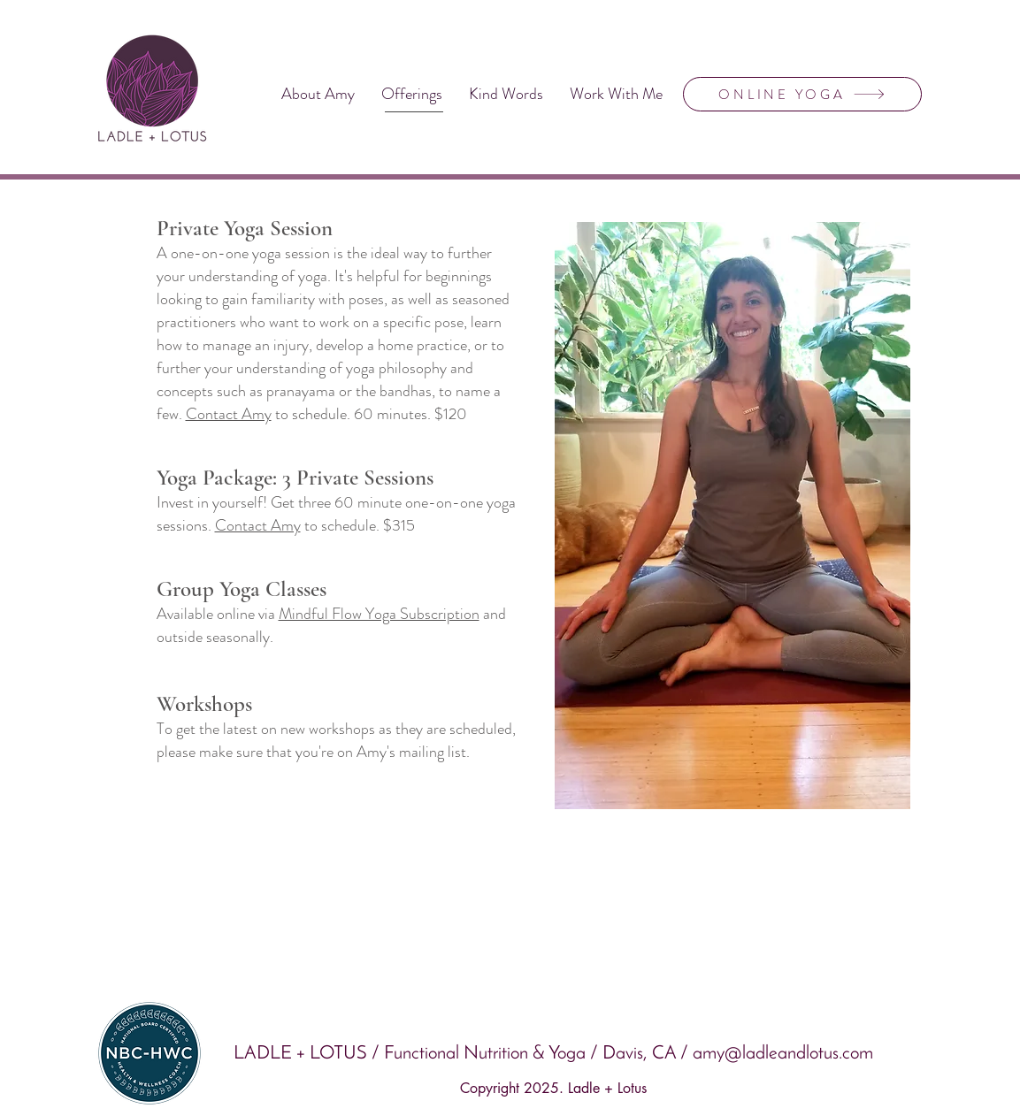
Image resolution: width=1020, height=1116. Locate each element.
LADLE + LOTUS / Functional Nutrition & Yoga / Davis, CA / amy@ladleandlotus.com (553, 1053)
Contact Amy (229, 413)
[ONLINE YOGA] (802, 94)
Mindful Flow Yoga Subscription (379, 613)
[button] (412, 94)
